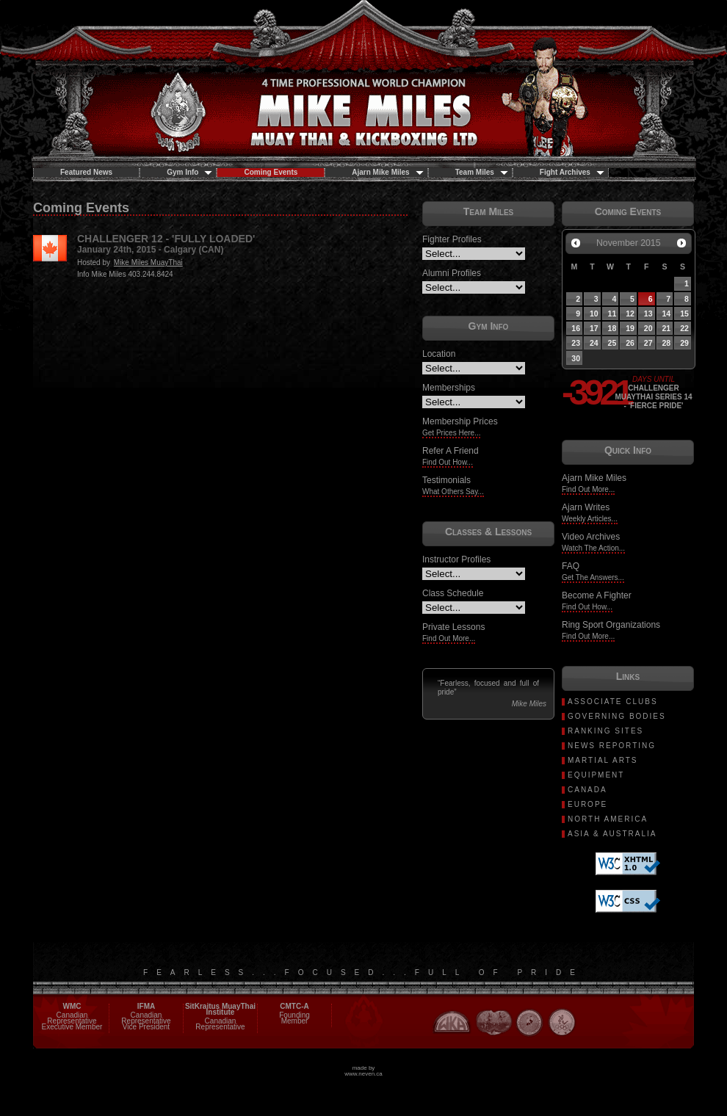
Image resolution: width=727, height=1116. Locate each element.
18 (612, 328)
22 (684, 328)
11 (612, 313)
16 (575, 328)
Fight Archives (572, 172)
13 (648, 313)
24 (594, 342)
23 (575, 342)
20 (648, 328)
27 (648, 342)
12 (630, 313)
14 (666, 313)
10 (594, 313)
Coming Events (270, 172)
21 (666, 328)
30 (575, 358)
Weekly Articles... (590, 519)
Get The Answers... (593, 577)
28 (666, 342)
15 (684, 313)
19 (630, 328)
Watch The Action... (593, 548)
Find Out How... (447, 462)
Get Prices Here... (451, 433)
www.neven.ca (363, 1073)
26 (630, 342)
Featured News (86, 172)
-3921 (587, 392)
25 (612, 342)
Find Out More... (448, 638)
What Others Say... (453, 492)
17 (594, 328)
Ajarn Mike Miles (387, 172)
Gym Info (189, 172)
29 (684, 342)
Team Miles (481, 172)
